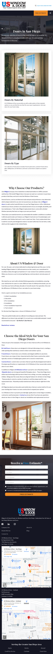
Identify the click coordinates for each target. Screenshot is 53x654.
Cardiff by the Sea (10, 651)
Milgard (6, 191)
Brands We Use (6, 530)
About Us (29, 527)
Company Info (6, 527)
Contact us (23, 395)
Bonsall (43, 648)
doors (7, 372)
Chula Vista (43, 651)
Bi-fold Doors (6, 348)
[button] (50, 13)
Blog (27, 530)
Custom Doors (6, 362)
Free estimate (40, 13)
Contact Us (5, 534)
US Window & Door (21, 369)
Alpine (10, 648)
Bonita (27, 648)
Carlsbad (26, 651)
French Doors (6, 354)
